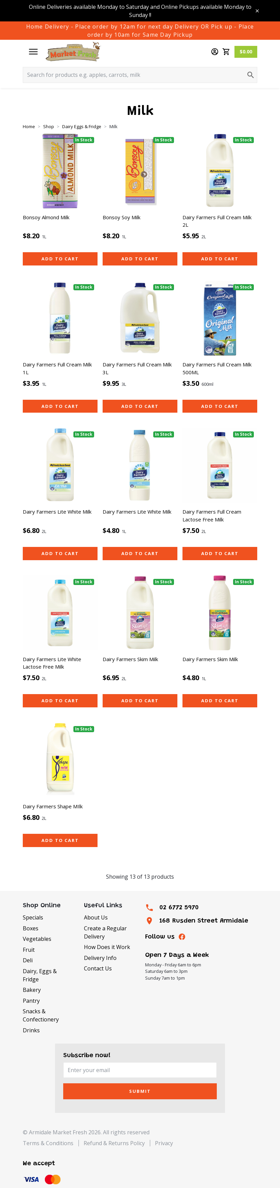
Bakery (32, 990)
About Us (96, 917)
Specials (33, 917)
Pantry (31, 1000)
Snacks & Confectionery (41, 1015)
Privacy (164, 1143)
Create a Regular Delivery (105, 932)
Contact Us (98, 968)
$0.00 (246, 51)
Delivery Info (100, 958)
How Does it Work (107, 947)
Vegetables (37, 939)
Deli (28, 960)
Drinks (31, 1030)
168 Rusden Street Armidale (203, 921)
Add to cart (60, 259)
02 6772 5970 (179, 908)
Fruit (29, 949)
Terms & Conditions (48, 1143)
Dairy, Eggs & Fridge (40, 975)
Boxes (30, 928)
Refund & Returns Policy (114, 1143)
